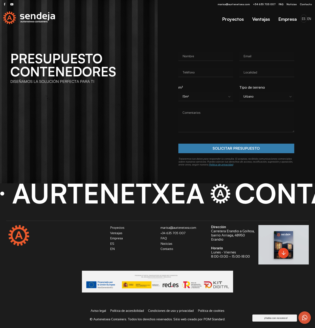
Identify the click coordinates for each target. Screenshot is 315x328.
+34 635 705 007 (173, 233)
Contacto (167, 249)
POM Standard (214, 319)
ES (112, 243)
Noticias (166, 243)
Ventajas (116, 233)
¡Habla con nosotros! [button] (276, 318)
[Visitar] (5, 4)
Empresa (116, 238)
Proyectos (117, 227)
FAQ (164, 238)
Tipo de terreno (252, 87)
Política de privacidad (221, 164)
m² (180, 87)
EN (112, 249)
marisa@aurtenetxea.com (178, 227)
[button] (304, 317)
